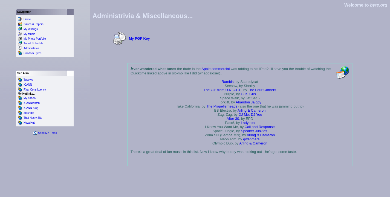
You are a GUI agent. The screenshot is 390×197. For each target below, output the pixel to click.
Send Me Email (47, 133)
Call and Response (260, 127)
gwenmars (251, 139)
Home (27, 19)
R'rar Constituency (35, 89)
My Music (29, 34)
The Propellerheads (221, 106)
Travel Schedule (33, 43)
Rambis (228, 82)
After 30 (233, 119)
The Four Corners (262, 90)
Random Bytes (33, 53)
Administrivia (31, 48)
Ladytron (248, 123)
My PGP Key (139, 38)
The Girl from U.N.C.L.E (222, 90)
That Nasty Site (33, 117)
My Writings (31, 29)
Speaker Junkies (254, 131)
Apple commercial (215, 69)
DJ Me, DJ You (250, 114)
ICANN (28, 84)
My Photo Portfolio (35, 38)
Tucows (28, 79)
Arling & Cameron (252, 110)
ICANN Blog (31, 107)
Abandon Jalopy (248, 102)
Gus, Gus (248, 94)
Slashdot (29, 112)
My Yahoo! (30, 98)
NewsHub (29, 122)
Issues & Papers (34, 24)
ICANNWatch (32, 103)
